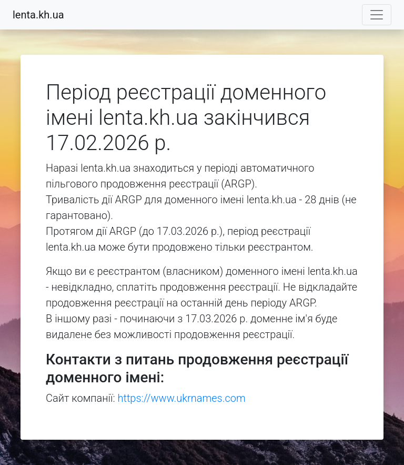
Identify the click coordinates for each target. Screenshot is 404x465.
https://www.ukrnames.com (182, 398)
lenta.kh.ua (38, 14)
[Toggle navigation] (376, 14)
